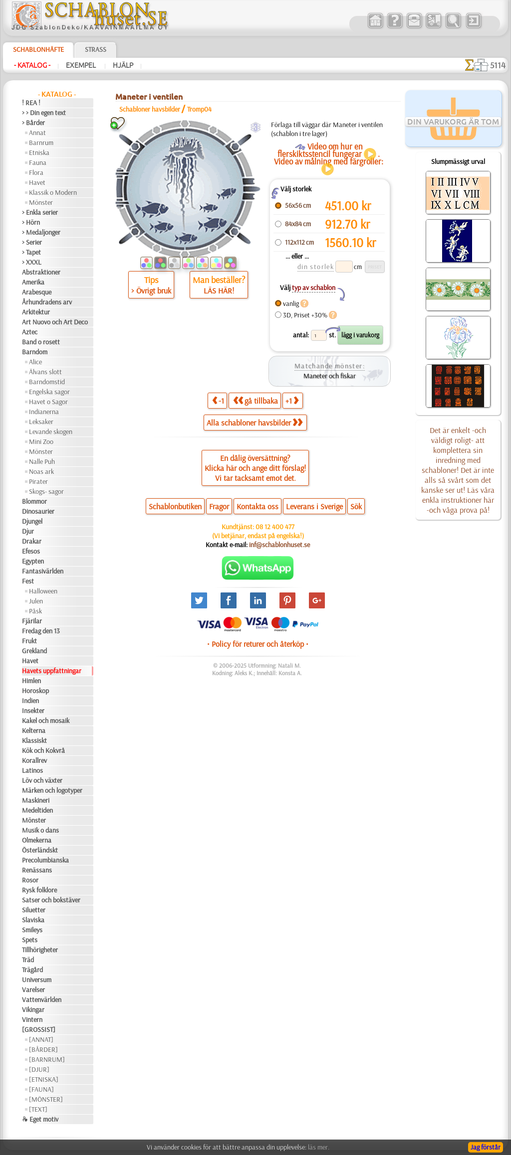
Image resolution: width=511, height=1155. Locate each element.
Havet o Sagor (48, 401)
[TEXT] (38, 1109)
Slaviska (33, 919)
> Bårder (33, 122)
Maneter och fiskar (329, 375)
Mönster (41, 202)
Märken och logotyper (52, 790)
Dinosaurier (38, 511)
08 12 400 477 (275, 526)
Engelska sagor (49, 391)
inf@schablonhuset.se (279, 544)
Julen (36, 600)
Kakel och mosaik (45, 720)
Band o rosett (41, 341)
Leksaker (41, 421)
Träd (28, 959)
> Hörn (31, 222)
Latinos (32, 770)
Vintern (32, 1019)
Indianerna (44, 411)
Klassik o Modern (53, 192)
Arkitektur (36, 311)
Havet (37, 182)
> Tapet (31, 252)
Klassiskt (34, 740)
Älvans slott (45, 371)
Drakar (31, 541)
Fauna (37, 162)
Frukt (29, 640)
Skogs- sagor (46, 491)
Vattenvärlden (41, 999)
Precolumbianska (45, 860)
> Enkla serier (40, 212)
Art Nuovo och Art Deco (55, 321)
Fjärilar (32, 620)
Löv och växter (42, 780)
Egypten (33, 561)
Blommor (34, 501)
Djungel (32, 521)
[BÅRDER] (43, 1049)
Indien (30, 700)
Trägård (32, 969)
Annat (37, 132)
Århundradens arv (47, 301)
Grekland (34, 650)
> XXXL (31, 262)
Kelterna (33, 730)
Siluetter (33, 909)
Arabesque (36, 292)
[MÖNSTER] (46, 1099)
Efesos (31, 551)
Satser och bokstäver (51, 899)
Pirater (38, 481)
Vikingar (33, 1009)
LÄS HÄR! (219, 290)
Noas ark (41, 471)
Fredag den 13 (41, 630)
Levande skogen (50, 431)
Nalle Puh (42, 461)
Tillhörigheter (40, 949)
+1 (291, 400)
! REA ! (31, 102)
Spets (29, 939)
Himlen (31, 680)
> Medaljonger (41, 232)
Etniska (39, 152)
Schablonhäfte (38, 49)
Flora (36, 172)
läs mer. (318, 1147)
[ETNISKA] (43, 1079)
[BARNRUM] (47, 1059)
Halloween (43, 590)
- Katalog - (32, 65)
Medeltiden (37, 810)
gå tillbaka (255, 400)
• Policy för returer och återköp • (257, 644)
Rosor (30, 879)
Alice (35, 361)
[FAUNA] (41, 1089)
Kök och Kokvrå (43, 750)
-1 (218, 400)
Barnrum (41, 142)
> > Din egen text (44, 112)
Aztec (29, 331)
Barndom (34, 351)
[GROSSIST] (38, 1029)
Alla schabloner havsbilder (254, 423)
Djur (28, 531)
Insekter (33, 710)
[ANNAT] (41, 1039)
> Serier (32, 242)
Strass (95, 49)
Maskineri (35, 800)
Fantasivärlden (42, 571)
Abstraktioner (41, 272)
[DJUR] (39, 1069)
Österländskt (40, 850)
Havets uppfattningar (51, 670)
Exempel (81, 65)
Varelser (33, 989)
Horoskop (35, 690)
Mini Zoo (41, 441)
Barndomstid (47, 381)
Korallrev (34, 760)
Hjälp (123, 65)
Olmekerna (36, 840)
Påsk (35, 610)
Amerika (33, 282)
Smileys (32, 929)
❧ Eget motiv (40, 1119)
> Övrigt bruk (151, 290)
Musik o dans (40, 830)
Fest (28, 581)
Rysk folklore (39, 889)
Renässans (37, 870)
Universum (36, 979)
